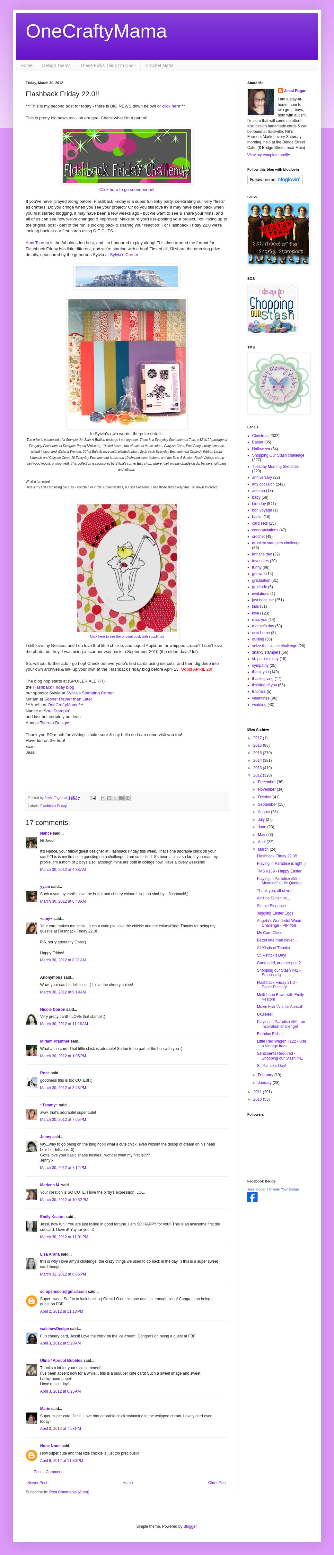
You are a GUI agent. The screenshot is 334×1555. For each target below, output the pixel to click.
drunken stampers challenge (276, 543)
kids (255, 606)
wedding (259, 704)
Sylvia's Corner (124, 254)
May (262, 834)
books (257, 517)
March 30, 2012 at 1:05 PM (63, 1056)
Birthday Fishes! (271, 1034)
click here (171, 106)
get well (258, 573)
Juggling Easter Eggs (275, 913)
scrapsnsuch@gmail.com (63, 1291)
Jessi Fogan (295, 91)
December (267, 782)
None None (50, 1446)
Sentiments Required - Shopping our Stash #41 (280, 1055)
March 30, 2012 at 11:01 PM (64, 1237)
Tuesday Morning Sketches (275, 466)
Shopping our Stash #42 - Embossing (279, 972)
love (255, 613)
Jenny (45, 1137)
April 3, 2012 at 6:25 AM (60, 1391)
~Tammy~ (49, 1105)
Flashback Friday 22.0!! (277, 856)
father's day (262, 554)
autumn (258, 490)
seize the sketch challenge (274, 646)
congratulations (265, 530)
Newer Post (37, 1483)
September (268, 804)
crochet (258, 536)
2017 (258, 738)
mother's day (263, 626)
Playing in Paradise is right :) (281, 863)
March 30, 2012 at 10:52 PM (64, 1200)
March (264, 849)
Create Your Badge (284, 1189)
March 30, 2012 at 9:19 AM (63, 992)
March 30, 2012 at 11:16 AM (64, 1024)
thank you (260, 672)
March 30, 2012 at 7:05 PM (63, 1119)
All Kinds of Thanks (273, 948)
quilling (258, 639)
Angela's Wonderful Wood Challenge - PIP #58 (279, 922)
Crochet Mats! (159, 65)
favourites (260, 561)
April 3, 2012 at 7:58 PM (60, 1428)
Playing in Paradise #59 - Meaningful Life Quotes (279, 880)
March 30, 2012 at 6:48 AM (63, 901)
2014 (258, 760)
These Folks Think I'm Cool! (108, 65)
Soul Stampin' (56, 711)
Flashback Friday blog (53, 687)
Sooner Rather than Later (68, 699)
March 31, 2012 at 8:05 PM (63, 1274)
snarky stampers (266, 652)
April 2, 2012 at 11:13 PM (61, 1311)
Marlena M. (50, 1185)
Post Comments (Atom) (69, 1492)
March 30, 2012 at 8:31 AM (63, 960)
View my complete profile (268, 155)
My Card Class (269, 933)
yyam (45, 886)
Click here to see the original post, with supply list (127, 636)
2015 (258, 753)
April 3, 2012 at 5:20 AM (60, 1343)
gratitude (259, 587)
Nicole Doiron (52, 1009)
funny (256, 567)
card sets (260, 523)
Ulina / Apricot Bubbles (61, 1360)
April (262, 842)
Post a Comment (48, 1472)
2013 (258, 768)
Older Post (217, 1483)
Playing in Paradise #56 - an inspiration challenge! (281, 1023)
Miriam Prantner (54, 1041)
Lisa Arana (50, 1254)
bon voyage (262, 510)
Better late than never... (277, 940)
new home (261, 633)
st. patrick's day (265, 659)
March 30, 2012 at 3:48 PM (63, 1088)
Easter (257, 442)
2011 (258, 1092)
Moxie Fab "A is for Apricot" (280, 1006)
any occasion (263, 484)
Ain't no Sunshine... (273, 898)
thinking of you (264, 685)
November (267, 789)
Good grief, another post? (279, 963)
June (262, 827)
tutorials (259, 691)
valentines (260, 698)
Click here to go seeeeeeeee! (126, 189)
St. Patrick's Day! (271, 955)
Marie (45, 1408)
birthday (259, 504)
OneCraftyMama (96, 31)
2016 (258, 745)
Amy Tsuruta (37, 242)
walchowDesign (54, 1329)
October (265, 797)
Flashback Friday (53, 806)
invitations (260, 593)
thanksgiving (263, 678)
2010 (258, 1099)
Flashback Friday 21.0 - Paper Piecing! (277, 984)
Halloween (261, 449)
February (266, 1075)
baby (256, 497)
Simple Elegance (271, 906)
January (265, 1082)
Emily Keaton (52, 1217)
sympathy (260, 665)
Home (26, 65)
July (262, 819)
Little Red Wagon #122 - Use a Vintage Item (281, 1043)
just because (263, 600)
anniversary (262, 477)
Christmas (260, 436)
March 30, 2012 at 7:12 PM (63, 1167)
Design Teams (56, 65)
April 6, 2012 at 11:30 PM (61, 1460)
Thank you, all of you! (275, 891)
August (264, 812)
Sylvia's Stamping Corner (90, 693)
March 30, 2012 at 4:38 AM (63, 869)
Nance (46, 833)
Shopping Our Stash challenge (278, 455)
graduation (261, 580)
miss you (259, 619)
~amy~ (46, 918)
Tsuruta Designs (55, 722)
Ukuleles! (265, 1014)
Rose (44, 1073)
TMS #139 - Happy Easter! (280, 871)
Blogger (190, 1526)
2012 (258, 775)
